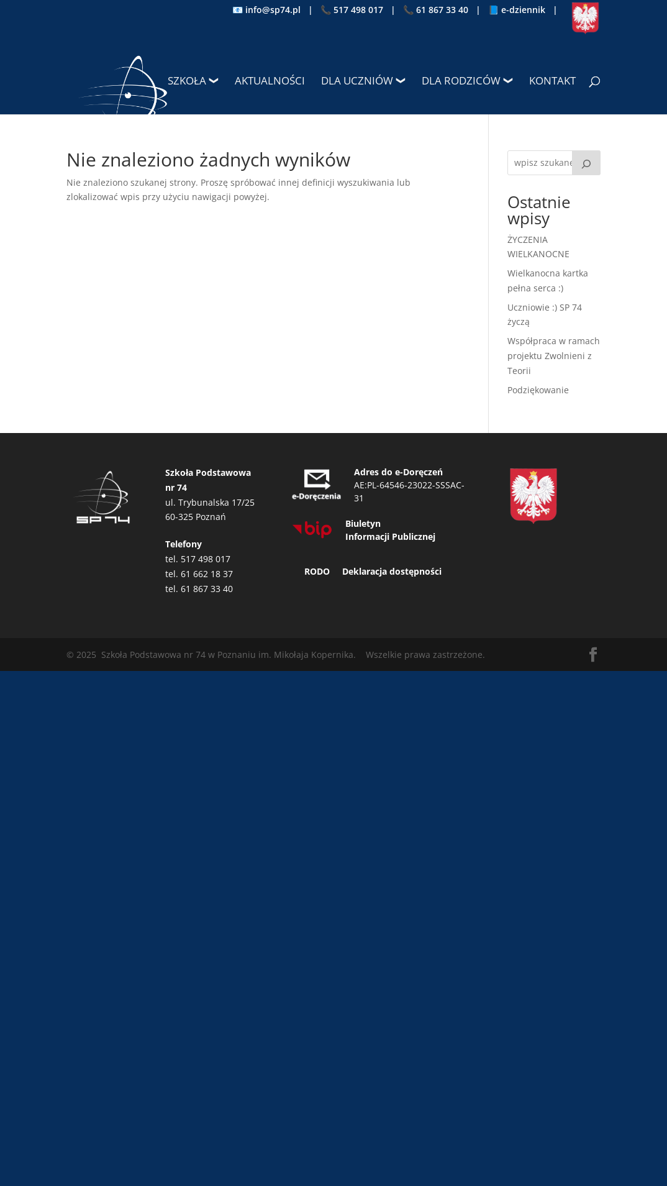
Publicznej (413, 536)
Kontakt (552, 82)
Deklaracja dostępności (392, 571)
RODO (317, 571)
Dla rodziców (461, 82)
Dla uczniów (357, 82)
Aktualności (270, 82)
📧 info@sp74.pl (266, 11)
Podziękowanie (538, 390)
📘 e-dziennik (516, 11)
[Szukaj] (586, 162)
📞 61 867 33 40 (435, 11)
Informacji (367, 536)
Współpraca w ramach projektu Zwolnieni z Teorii (553, 355)
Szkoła (187, 82)
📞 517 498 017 (351, 11)
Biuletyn (363, 523)
